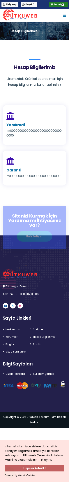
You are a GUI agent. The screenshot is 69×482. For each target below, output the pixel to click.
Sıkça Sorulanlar (16, 351)
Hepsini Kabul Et (34, 468)
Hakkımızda (13, 329)
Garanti (13, 170)
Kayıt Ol (28, 4)
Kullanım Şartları (43, 374)
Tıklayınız (45, 460)
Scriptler (38, 329)
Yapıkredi (15, 124)
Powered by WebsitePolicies (20, 475)
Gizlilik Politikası (15, 374)
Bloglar (10, 344)
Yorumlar (11, 337)
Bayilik (37, 344)
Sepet (58, 4)
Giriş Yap (10, 4)
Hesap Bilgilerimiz (44, 337)
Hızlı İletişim (34, 237)
